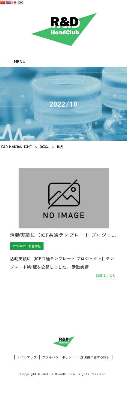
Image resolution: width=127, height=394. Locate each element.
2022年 (44, 146)
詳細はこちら (106, 275)
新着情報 (35, 246)
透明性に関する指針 (95, 357)
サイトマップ (27, 357)
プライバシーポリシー (58, 357)
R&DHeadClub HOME (16, 146)
